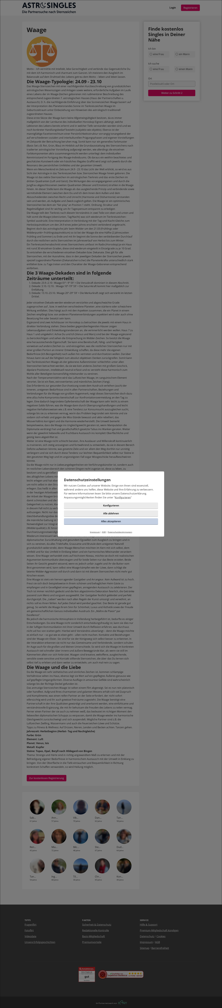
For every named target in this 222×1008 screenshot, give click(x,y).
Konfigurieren (123, 497)
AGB (104, 532)
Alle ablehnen (111, 513)
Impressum (95, 532)
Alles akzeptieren (111, 521)
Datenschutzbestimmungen (120, 532)
